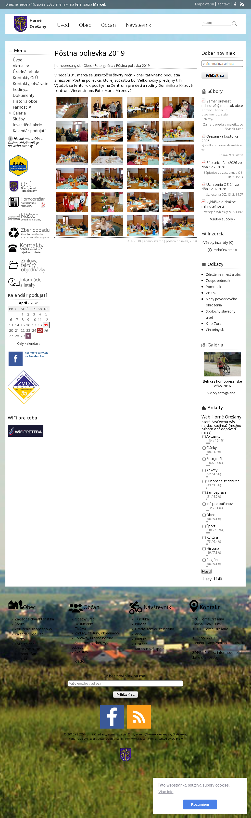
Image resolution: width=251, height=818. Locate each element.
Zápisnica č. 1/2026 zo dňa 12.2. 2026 (221, 164)
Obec (85, 24)
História (212, 548)
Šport (210, 526)
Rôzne (223, 155)
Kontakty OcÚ (25, 77)
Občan (108, 24)
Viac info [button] (165, 792)
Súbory (215, 91)
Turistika (142, 619)
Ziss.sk (211, 292)
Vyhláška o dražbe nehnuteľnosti (218, 204)
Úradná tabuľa (26, 71)
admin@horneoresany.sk (153, 734)
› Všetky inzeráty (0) (217, 242)
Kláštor (80, 661)
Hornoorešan (25, 653)
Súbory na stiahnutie (222, 481)
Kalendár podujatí (29, 130)
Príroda (141, 624)
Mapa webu (204, 4)
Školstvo (81, 652)
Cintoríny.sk (215, 329)
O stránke (179, 734)
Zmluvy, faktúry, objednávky (97, 633)
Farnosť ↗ (22, 107)
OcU (131, 734)
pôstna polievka (177, 241)
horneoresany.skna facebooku (36, 354)
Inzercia (216, 233)
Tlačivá (80, 628)
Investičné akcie (27, 125)
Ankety (211, 470)
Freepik (91, 738)
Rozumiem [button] (200, 804)
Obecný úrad (85, 619)
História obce (25, 101)
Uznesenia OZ (216, 194)
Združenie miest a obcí (223, 274)
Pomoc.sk (213, 286)
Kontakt (223, 4)
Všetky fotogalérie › (222, 393)
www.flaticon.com (142, 738)
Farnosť (81, 656)
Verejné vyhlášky (216, 212)
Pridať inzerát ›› (222, 249)
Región (212, 559)
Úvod (63, 24)
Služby (19, 119)
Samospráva (216, 492)
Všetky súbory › (222, 219)
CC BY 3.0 (177, 738)
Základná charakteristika (34, 619)
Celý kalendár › (28, 343)
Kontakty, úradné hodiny (94, 638)
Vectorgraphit (106, 738)
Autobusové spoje (149, 648)
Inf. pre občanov (219, 503)
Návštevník (138, 24)
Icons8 (120, 738)
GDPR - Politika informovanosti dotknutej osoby (217, 655)
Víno (138, 634)
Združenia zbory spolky (33, 629)
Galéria (19, 113)
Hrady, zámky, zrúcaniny (154, 629)
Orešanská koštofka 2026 (219, 138)
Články (211, 447)
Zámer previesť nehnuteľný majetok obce (222, 103)
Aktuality (21, 66)
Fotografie (215, 459)
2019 (193, 241)
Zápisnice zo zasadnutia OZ (222, 173)
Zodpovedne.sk (218, 280)
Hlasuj (206, 571)
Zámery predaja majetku (220, 124)
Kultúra (212, 537)
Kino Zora (213, 323)
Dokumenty (23, 95)
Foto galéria (24, 644)
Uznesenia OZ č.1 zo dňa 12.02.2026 (220, 186)
